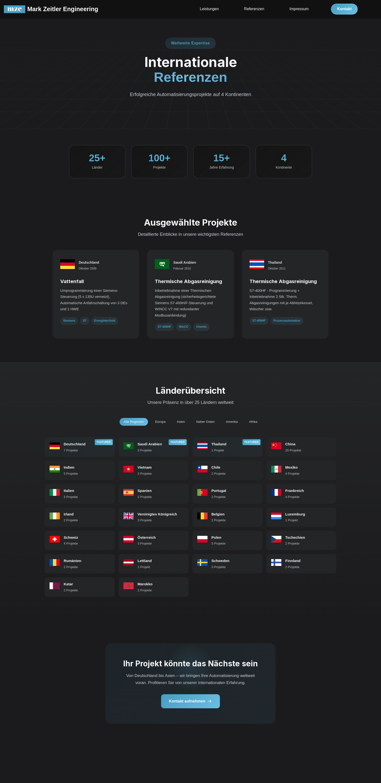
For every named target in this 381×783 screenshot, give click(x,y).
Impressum (299, 10)
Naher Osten (206, 423)
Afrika (258, 423)
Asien (180, 423)
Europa (157, 423)
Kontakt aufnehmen (190, 706)
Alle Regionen (128, 423)
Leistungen (209, 10)
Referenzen (254, 10)
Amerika (235, 423)
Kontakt (344, 10)
